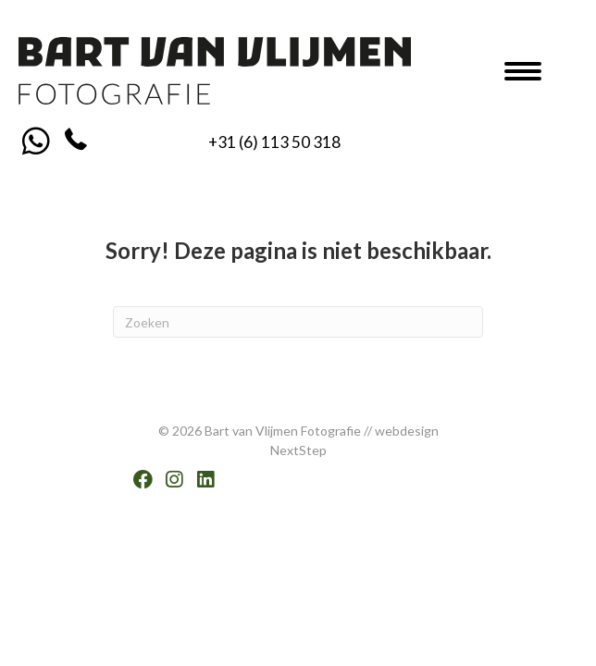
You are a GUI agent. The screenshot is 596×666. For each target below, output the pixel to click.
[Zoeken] (298, 322)
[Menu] (523, 71)
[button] (36, 140)
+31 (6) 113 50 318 (274, 142)
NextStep (298, 450)
